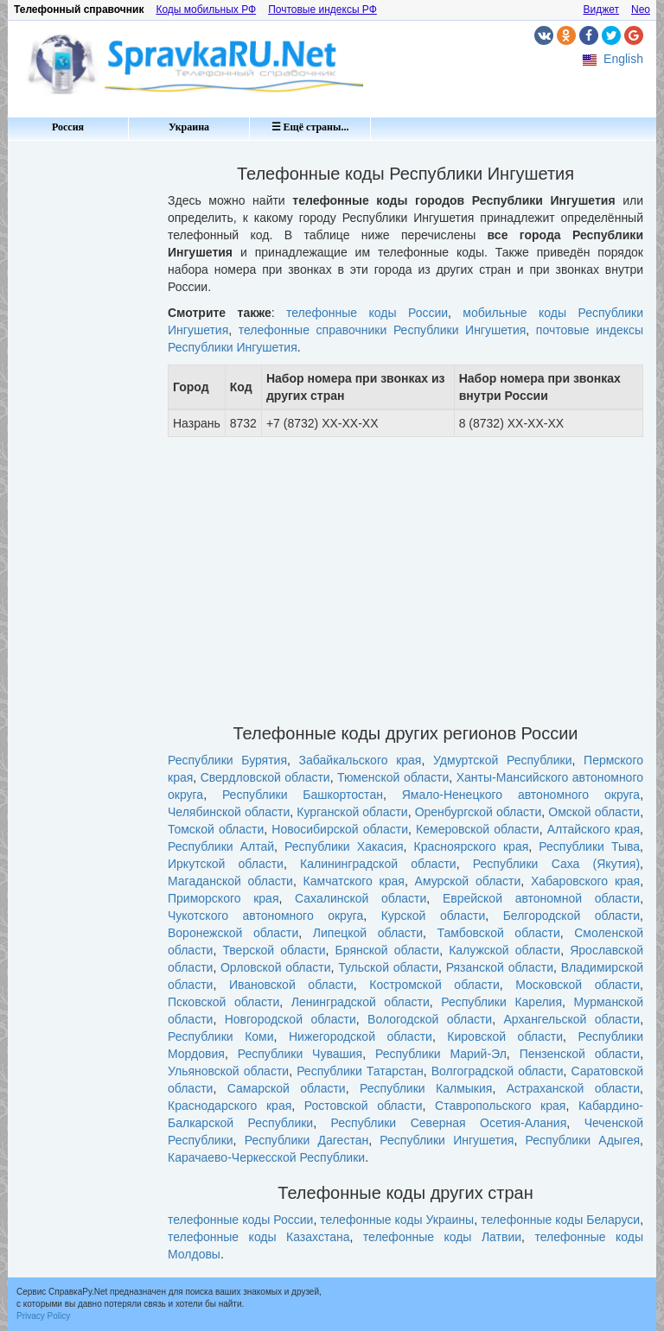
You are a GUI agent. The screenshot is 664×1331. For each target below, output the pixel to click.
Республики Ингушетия (447, 1140)
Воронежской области (233, 933)
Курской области (433, 915)
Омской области (594, 812)
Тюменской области (393, 777)
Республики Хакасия (343, 846)
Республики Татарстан (360, 1071)
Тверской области (273, 950)
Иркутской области (226, 864)
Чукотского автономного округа (265, 915)
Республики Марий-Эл (441, 1054)
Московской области (577, 985)
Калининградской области (378, 864)
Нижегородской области (360, 1036)
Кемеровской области (478, 829)
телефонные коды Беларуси (560, 1219)
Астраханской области (573, 1088)
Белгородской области (571, 915)
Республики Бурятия (227, 760)
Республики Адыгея (583, 1140)
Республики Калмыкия (426, 1088)
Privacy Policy (43, 1316)
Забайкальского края (360, 760)
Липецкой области (368, 933)
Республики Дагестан (306, 1140)
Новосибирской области (339, 829)
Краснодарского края (229, 1105)
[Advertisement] (81, 406)
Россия (68, 127)
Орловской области (275, 967)
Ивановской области (291, 985)
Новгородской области (290, 1019)
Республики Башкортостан (302, 795)
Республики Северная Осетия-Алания (449, 1123)
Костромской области (434, 985)
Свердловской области (265, 777)
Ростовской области (363, 1105)
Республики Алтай (221, 846)
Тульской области (388, 967)
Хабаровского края (585, 881)
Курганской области (352, 812)
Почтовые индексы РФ (322, 9)
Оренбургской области (478, 812)
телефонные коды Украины (397, 1219)
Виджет (601, 9)
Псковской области (223, 1002)
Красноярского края (471, 846)
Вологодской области (429, 1019)
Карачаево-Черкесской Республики (266, 1157)
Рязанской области (499, 967)
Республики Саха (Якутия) (556, 864)
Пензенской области (580, 1054)
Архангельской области (572, 1019)
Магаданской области (230, 881)
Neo (640, 9)
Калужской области (504, 950)
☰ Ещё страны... (310, 127)
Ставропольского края (500, 1105)
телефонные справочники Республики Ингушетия (383, 330)
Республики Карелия (501, 1002)
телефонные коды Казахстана (258, 1237)
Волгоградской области (497, 1071)
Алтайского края (593, 829)
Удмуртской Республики (502, 760)
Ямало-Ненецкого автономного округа (521, 795)
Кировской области (505, 1036)
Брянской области (387, 950)
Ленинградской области (360, 1002)
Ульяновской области (228, 1071)
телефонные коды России (367, 313)
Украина (189, 127)
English (623, 59)
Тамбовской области (498, 933)
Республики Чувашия (300, 1054)
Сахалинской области (360, 898)
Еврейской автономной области (541, 898)
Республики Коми (221, 1036)
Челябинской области (229, 812)
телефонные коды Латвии (442, 1237)
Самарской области (286, 1088)
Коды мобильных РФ (206, 9)
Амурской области (468, 881)
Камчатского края (354, 881)
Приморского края (223, 898)
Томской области (216, 829)
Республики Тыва (589, 846)
